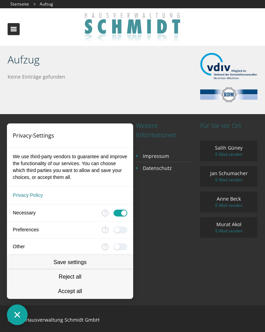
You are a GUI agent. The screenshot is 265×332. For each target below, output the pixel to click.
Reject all (70, 277)
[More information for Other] (105, 246)
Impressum (156, 156)
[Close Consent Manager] (17, 314)
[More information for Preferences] (105, 229)
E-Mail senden (229, 154)
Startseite (19, 4)
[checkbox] (120, 213)
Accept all (70, 291)
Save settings (70, 262)
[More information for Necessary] (105, 213)
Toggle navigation (14, 29)
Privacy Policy (28, 195)
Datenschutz (157, 168)
